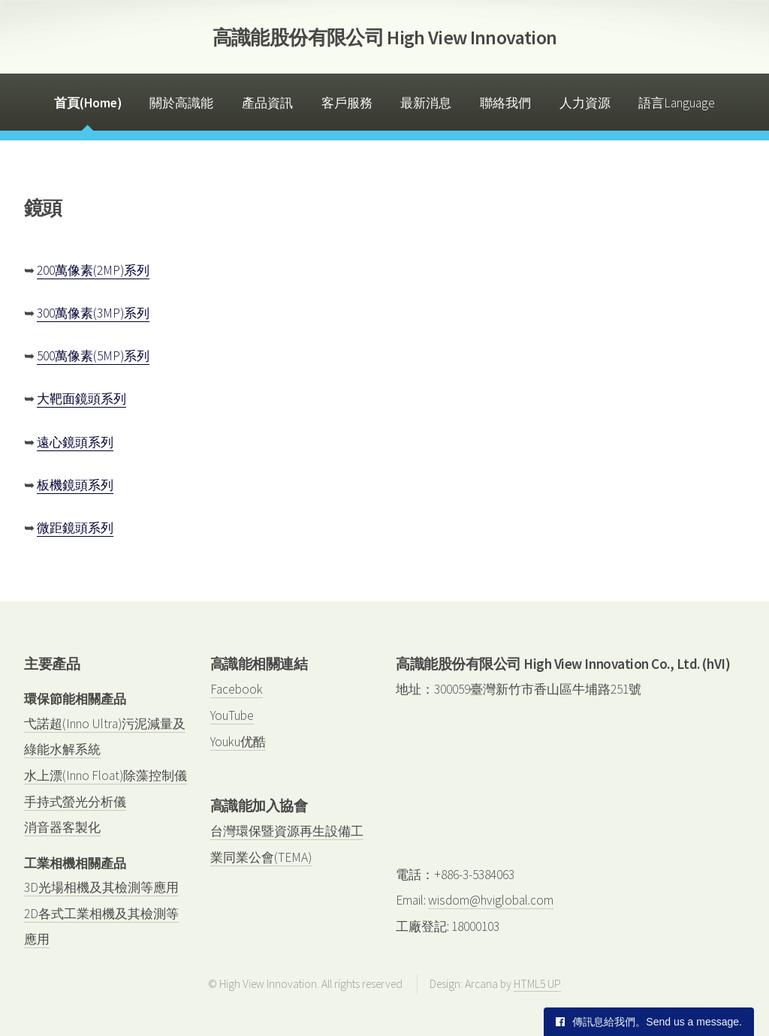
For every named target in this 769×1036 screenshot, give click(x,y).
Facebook (236, 689)
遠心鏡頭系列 (75, 442)
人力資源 (585, 103)
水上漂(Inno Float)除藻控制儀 (105, 775)
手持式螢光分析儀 (75, 802)
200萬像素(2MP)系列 (93, 270)
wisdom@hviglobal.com (490, 900)
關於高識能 (181, 103)
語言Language (676, 103)
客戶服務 (346, 103)
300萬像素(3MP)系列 (93, 313)
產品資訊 (267, 103)
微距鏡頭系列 (75, 528)
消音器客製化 (62, 827)
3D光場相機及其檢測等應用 (101, 887)
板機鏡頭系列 (75, 485)
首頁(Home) (88, 103)
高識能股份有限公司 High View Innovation (385, 37)
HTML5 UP (537, 984)
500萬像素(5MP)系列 (93, 356)
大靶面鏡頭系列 (81, 398)
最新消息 (425, 103)
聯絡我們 (505, 103)
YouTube (232, 715)
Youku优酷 (238, 741)
